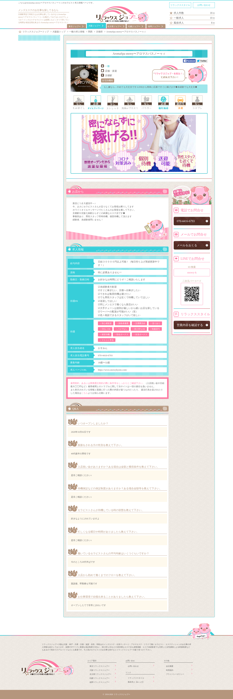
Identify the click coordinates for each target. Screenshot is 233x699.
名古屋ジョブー (114, 26)
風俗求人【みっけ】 (136, 682)
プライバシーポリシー (175, 674)
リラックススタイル (180, 5)
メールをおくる (187, 245)
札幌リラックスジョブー (100, 678)
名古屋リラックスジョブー (100, 674)
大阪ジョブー (94, 26)
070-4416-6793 (105, 355)
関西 (90, 31)
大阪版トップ (59, 31)
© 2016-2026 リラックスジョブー (116, 694)
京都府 (99, 31)
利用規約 (169, 670)
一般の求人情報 (76, 31)
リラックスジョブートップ (36, 31)
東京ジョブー (75, 26)
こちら (84, 393)
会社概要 (169, 666)
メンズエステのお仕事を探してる (36, 10)
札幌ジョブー (134, 26)
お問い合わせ (203, 5)
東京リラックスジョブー (100, 666)
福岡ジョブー (154, 26)
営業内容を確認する (190, 325)
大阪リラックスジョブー (100, 670)
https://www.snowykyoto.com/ (112, 369)
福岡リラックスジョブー (100, 682)
